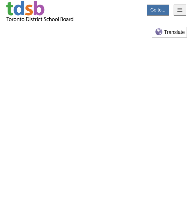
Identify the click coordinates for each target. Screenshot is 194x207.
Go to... (157, 9)
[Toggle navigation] (180, 10)
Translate (169, 32)
